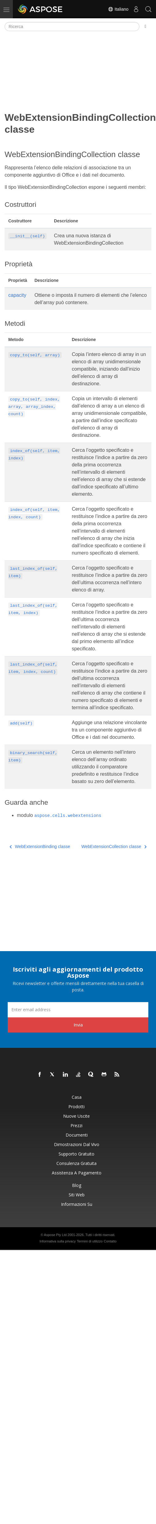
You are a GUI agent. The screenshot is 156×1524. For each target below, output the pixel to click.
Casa (77, 1097)
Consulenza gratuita (76, 1163)
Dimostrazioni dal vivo (76, 1144)
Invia (78, 1025)
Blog (76, 1185)
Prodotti (76, 1106)
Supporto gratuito (76, 1154)
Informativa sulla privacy (58, 1241)
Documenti (77, 1135)
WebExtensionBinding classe (40, 846)
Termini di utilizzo (90, 1241)
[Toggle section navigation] (145, 26)
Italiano (118, 9)
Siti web (77, 1195)
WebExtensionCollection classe (113, 846)
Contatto (110, 1241)
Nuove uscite (76, 1116)
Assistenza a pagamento (76, 1173)
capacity (17, 295)
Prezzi (76, 1125)
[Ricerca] (72, 26)
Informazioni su (76, 1204)
